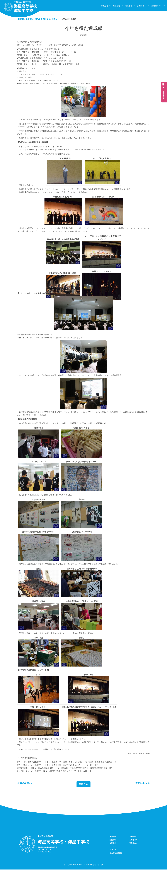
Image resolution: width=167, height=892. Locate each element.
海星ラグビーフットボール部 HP (81, 792)
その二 (52, 427)
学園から (83, 806)
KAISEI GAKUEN (83, 887)
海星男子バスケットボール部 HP (88, 785)
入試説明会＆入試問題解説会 (31, 42)
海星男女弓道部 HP (109, 789)
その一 (44, 427)
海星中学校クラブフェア (29, 71)
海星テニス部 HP (115, 782)
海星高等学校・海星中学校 (63, 863)
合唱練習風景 (122, 387)
